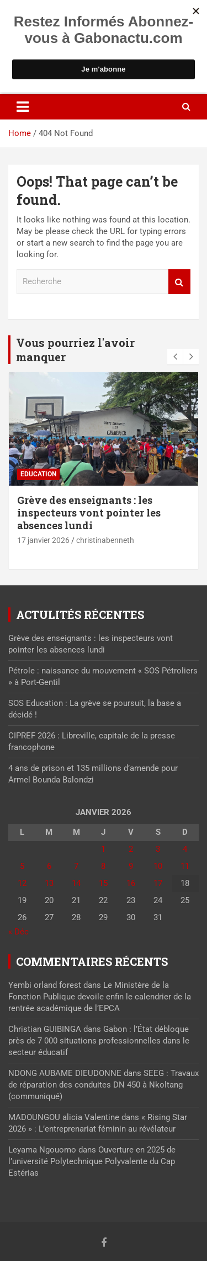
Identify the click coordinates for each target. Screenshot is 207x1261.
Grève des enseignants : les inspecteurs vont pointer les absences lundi (89, 512)
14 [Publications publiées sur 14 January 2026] (76, 883)
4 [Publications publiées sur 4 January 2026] (185, 849)
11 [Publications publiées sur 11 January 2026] (185, 866)
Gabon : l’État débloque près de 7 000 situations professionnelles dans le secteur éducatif (98, 1040)
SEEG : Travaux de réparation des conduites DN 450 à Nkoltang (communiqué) (103, 1084)
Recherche (179, 281)
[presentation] (175, 357)
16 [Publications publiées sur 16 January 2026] (130, 883)
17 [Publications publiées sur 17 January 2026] (157, 883)
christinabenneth (105, 540)
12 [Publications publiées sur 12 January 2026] (22, 883)
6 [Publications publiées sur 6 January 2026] (49, 866)
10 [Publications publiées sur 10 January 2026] (157, 866)
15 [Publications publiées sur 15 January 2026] (103, 883)
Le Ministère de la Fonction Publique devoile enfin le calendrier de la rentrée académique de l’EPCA (99, 996)
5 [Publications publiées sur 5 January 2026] (22, 866)
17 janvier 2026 (43, 540)
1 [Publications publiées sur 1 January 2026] (103, 849)
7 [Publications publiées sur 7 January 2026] (76, 866)
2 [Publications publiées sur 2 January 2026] (131, 849)
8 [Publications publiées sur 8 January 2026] (103, 866)
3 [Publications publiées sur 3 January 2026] (158, 849)
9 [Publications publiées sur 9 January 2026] (131, 866)
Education (38, 474)
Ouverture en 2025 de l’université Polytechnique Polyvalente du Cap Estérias (92, 1161)
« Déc (18, 932)
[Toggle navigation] (22, 106)
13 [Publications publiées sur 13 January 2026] (49, 883)
